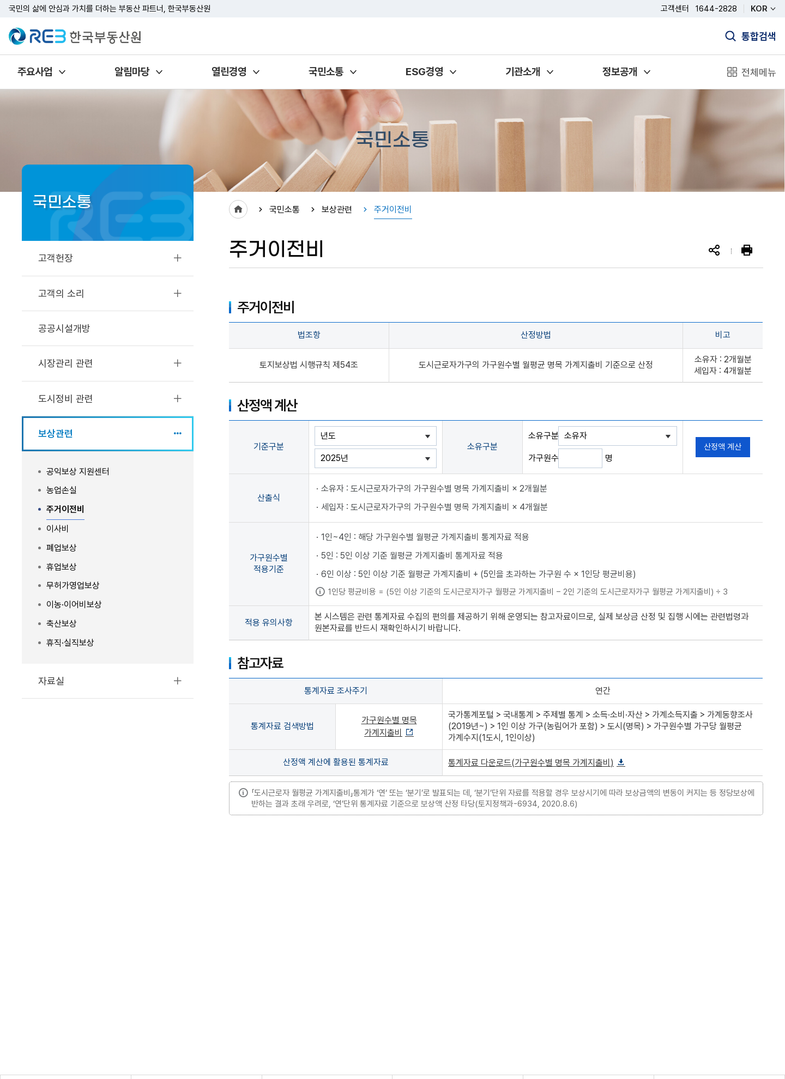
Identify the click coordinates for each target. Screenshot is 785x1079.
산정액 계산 (722, 447)
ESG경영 (424, 71)
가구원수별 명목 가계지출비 (389, 726)
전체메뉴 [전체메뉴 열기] (758, 72)
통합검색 (758, 36)
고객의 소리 (61, 293)
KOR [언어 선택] (759, 9)
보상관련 (55, 433)
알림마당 (131, 71)
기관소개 (522, 71)
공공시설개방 (64, 328)
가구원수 (543, 458)
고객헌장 (55, 258)
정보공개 (619, 71)
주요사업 (34, 71)
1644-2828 (716, 9)
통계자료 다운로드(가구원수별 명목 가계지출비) (531, 762)
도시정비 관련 (65, 398)
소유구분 (543, 436)
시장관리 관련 (65, 363)
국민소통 (326, 71)
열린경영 (229, 71)
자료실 (51, 681)
